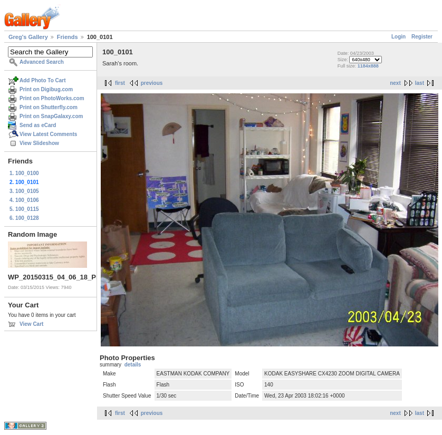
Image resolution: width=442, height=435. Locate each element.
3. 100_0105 (24, 191)
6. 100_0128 (24, 218)
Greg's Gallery (28, 37)
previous (152, 83)
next (395, 83)
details (132, 365)
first (120, 83)
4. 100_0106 (24, 200)
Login (398, 37)
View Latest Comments (48, 134)
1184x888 (368, 66)
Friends (67, 37)
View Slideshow (39, 143)
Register (422, 37)
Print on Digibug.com (46, 89)
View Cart (31, 324)
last (419, 83)
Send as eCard (38, 125)
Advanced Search (42, 62)
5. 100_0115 (24, 209)
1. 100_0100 (24, 173)
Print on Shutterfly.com (49, 107)
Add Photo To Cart (43, 80)
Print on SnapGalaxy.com (51, 116)
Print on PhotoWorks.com (52, 98)
